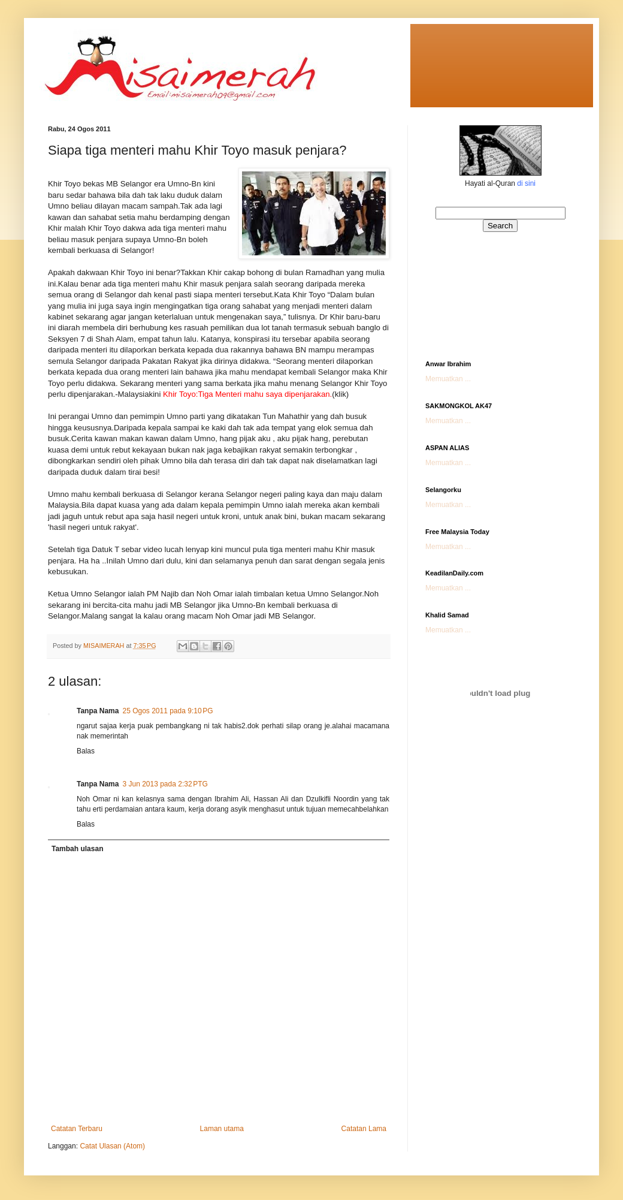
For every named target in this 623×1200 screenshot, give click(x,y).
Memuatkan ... (448, 379)
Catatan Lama (363, 1128)
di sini (526, 183)
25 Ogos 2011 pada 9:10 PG (167, 711)
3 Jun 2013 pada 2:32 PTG (164, 784)
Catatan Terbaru (76, 1128)
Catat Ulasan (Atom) (112, 1146)
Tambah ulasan (77, 849)
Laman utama (222, 1128)
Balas (86, 751)
